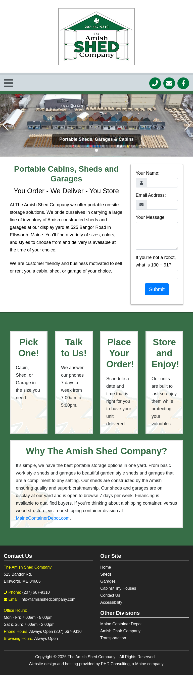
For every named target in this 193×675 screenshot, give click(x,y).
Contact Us (110, 595)
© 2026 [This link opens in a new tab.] (60, 657)
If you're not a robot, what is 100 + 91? (156, 261)
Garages (108, 581)
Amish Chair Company (120, 631)
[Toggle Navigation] (9, 83)
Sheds (106, 574)
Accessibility (111, 602)
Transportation (113, 638)
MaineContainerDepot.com (43, 518)
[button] (96, 150)
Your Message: (151, 217)
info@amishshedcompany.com (48, 599)
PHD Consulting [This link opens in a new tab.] (115, 664)
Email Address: (151, 195)
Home (105, 567)
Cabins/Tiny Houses (118, 588)
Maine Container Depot (121, 624)
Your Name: (147, 173)
